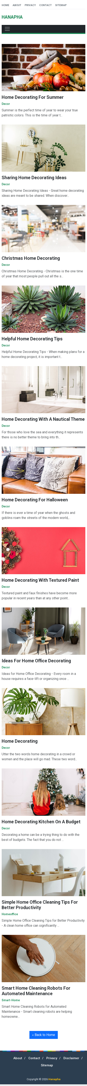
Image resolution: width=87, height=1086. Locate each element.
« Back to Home (43, 1035)
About (17, 5)
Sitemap (61, 5)
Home (5, 5)
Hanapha (54, 1079)
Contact (45, 5)
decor (6, 104)
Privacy (30, 5)
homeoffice (10, 914)
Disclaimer (71, 1058)
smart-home (11, 1000)
